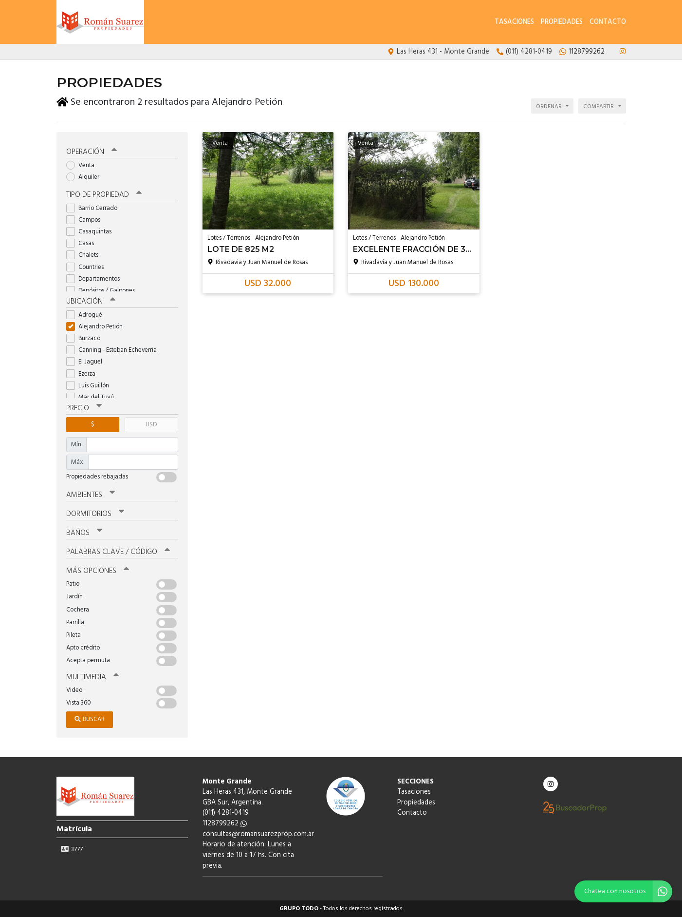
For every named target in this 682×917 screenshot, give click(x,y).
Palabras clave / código (118, 552)
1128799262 (225, 823)
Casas (83, 243)
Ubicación (90, 301)
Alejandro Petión (97, 326)
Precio (84, 408)
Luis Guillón (90, 385)
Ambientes (90, 495)
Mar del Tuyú (93, 397)
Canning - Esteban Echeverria (114, 350)
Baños (84, 533)
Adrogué (87, 315)
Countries (88, 267)
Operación (91, 152)
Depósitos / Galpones (103, 290)
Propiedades (562, 22)
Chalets (85, 255)
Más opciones (97, 571)
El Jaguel (87, 361)
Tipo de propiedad (104, 195)
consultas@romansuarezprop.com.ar (258, 834)
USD (151, 425)
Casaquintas (92, 231)
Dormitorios (95, 514)
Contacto (608, 22)
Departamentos (96, 279)
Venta (83, 165)
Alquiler (86, 177)
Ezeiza (84, 374)
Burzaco (86, 338)
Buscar (89, 719)
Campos (86, 220)
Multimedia (92, 677)
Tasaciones (514, 22)
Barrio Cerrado (95, 208)
